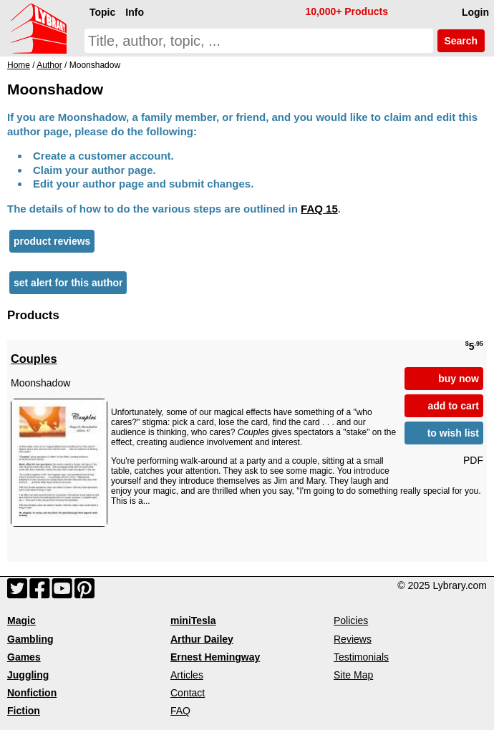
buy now (458, 378)
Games (24, 657)
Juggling (28, 675)
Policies (351, 620)
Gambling (30, 639)
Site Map (353, 675)
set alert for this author (68, 282)
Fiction (23, 710)
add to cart (453, 406)
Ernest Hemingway (215, 657)
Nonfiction (32, 693)
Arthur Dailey (201, 639)
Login (475, 12)
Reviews (353, 639)
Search (461, 41)
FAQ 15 (319, 209)
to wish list (453, 433)
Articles (186, 675)
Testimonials (361, 657)
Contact (187, 693)
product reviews (52, 241)
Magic (21, 620)
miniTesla (193, 620)
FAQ (180, 710)
